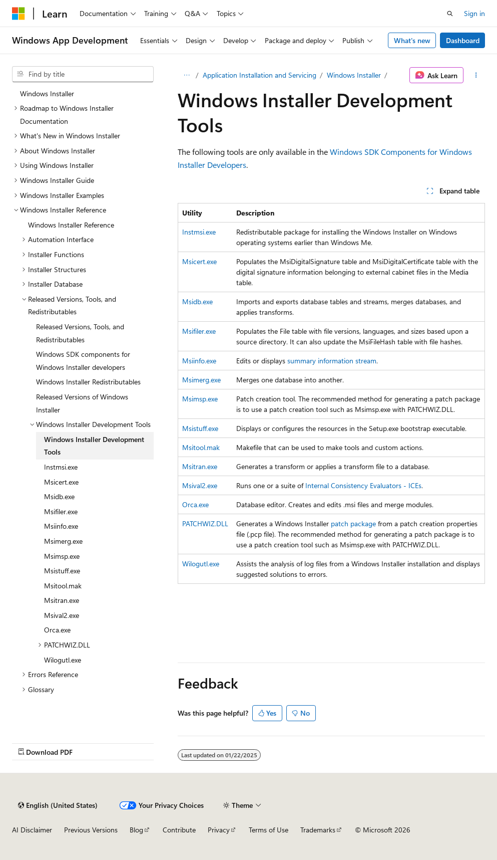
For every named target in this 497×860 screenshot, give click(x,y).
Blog (136, 829)
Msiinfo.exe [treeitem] (61, 526)
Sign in (474, 13)
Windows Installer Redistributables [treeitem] (88, 381)
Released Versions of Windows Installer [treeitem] (82, 403)
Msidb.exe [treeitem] (59, 496)
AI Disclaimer (32, 829)
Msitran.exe (199, 466)
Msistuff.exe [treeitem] (62, 570)
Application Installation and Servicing (259, 75)
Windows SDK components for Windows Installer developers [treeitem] (83, 360)
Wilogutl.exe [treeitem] (62, 660)
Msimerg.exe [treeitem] (63, 541)
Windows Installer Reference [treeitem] (71, 225)
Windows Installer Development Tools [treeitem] (94, 446)
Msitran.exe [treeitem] (61, 600)
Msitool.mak (201, 447)
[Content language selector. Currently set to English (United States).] (58, 805)
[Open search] (450, 14)
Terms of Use (268, 829)
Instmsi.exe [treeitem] (61, 467)
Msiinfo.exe (199, 360)
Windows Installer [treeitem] (47, 93)
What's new (412, 40)
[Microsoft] (18, 13)
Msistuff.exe (200, 428)
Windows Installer (354, 75)
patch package (353, 523)
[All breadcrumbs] (186, 75)
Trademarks (317, 829)
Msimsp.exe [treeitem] (62, 556)
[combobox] (83, 74)
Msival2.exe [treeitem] (61, 615)
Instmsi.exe (199, 232)
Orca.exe (195, 504)
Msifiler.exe (199, 331)
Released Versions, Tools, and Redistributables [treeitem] (80, 333)
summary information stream (331, 360)
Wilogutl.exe (200, 563)
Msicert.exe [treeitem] (61, 482)
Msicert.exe (199, 261)
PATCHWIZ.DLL (205, 523)
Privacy (219, 829)
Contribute (179, 829)
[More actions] (476, 75)
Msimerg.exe (201, 379)
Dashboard (462, 40)
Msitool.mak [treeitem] (63, 585)
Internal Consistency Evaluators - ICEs (363, 485)
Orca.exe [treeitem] (57, 629)
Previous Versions (91, 829)
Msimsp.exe (200, 398)
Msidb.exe (197, 301)
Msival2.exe (199, 485)
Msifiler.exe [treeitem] (61, 511)
